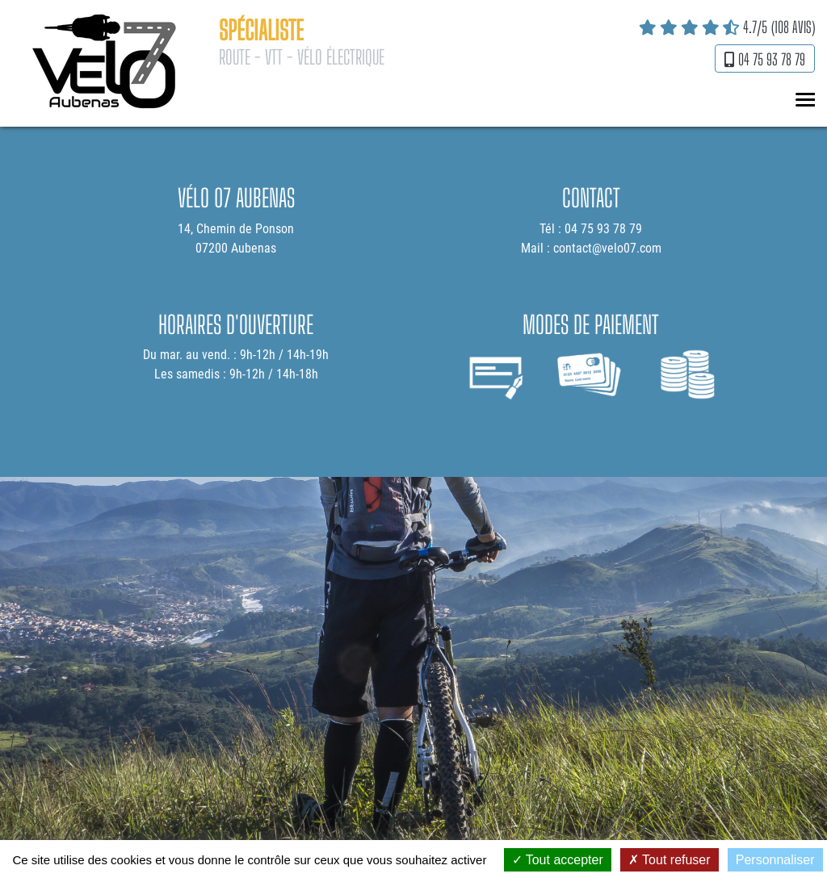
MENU (803, 100)
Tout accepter (557, 860)
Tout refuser (669, 860)
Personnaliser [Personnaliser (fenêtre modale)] (775, 860)
